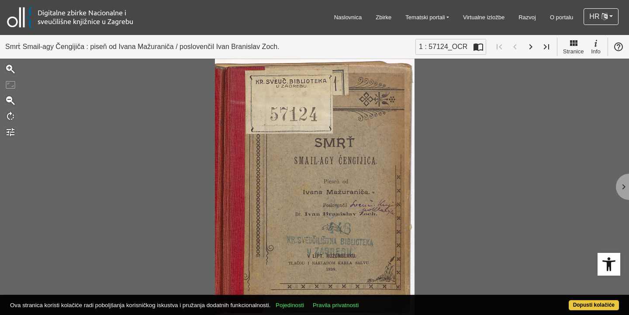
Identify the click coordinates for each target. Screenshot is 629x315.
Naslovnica (348, 17)
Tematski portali (425, 17)
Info (596, 46)
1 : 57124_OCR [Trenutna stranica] (443, 46)
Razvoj (527, 17)
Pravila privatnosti (367, 300)
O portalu (561, 17)
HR (598, 16)
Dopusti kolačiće (560, 300)
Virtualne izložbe (484, 17)
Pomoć (618, 47)
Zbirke (383, 17)
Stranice (573, 46)
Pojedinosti (321, 300)
